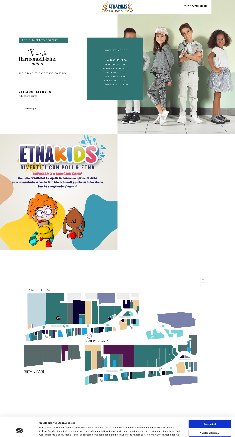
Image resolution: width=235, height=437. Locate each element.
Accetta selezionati (210, 416)
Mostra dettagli (158, 431)
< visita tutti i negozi (195, 6)
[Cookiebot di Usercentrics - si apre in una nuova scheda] (19, 431)
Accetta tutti (210, 407)
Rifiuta (210, 424)
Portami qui (29, 109)
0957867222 (30, 96)
